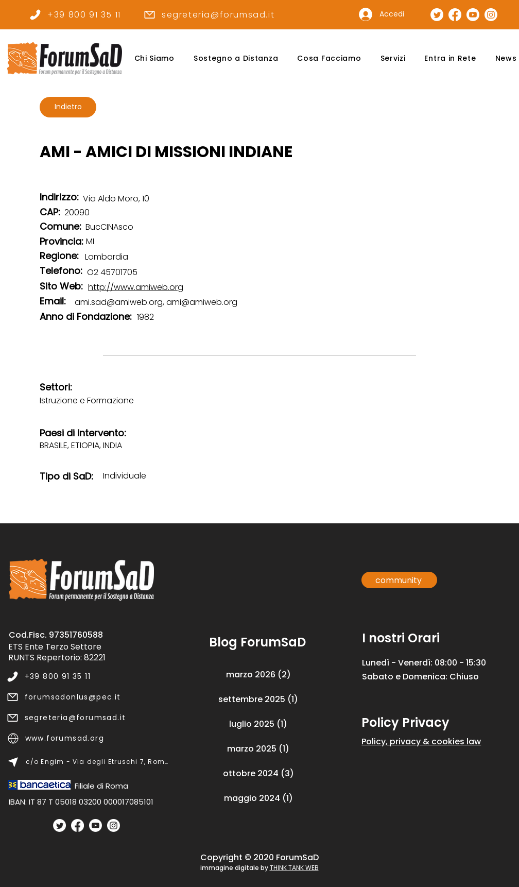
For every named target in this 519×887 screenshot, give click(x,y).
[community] (399, 580)
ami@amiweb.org (201, 302)
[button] (154, 58)
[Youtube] (95, 825)
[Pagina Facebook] (454, 14)
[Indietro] (68, 107)
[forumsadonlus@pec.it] (87, 697)
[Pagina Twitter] (436, 14)
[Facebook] (77, 825)
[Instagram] (113, 825)
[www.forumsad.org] (88, 738)
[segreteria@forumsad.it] (209, 14)
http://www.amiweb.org (135, 287)
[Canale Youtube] (472, 14)
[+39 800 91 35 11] (75, 14)
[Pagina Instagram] (491, 14)
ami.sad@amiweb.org (119, 302)
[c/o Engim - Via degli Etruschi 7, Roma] (88, 762)
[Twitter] (59, 825)
